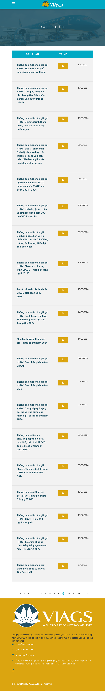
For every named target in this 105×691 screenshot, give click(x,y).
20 (74, 593)
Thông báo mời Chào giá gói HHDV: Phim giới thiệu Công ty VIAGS (31, 496)
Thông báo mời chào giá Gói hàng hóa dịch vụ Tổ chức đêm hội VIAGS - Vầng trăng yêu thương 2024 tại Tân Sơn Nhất (32, 239)
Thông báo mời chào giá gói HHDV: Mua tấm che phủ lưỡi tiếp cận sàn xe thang (32, 68)
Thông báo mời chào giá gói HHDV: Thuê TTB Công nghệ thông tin (32, 519)
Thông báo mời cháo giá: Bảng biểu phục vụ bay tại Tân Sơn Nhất (31, 569)
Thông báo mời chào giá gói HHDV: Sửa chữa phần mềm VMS (32, 385)
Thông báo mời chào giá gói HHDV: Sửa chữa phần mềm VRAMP (32, 362)
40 (79, 593)
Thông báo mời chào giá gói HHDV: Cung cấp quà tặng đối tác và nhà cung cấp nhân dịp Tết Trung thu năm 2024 (32, 412)
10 (68, 593)
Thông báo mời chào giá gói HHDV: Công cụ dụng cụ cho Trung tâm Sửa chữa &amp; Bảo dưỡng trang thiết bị (32, 95)
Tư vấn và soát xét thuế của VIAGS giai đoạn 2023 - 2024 (32, 293)
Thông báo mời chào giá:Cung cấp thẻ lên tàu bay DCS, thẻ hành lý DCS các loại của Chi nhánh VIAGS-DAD (31, 442)
